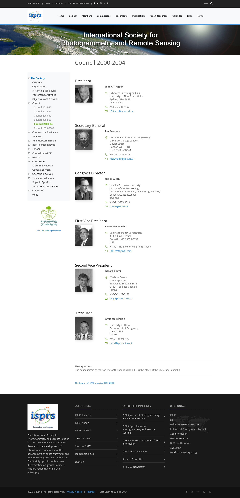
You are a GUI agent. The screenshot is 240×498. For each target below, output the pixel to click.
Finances (37, 136)
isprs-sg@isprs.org (187, 452)
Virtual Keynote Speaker (45, 186)
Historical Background (44, 90)
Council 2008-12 (42, 115)
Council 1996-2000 (44, 128)
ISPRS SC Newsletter (133, 466)
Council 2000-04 (43, 123)
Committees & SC (42, 153)
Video (35, 194)
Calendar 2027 (82, 446)
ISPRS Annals (82, 422)
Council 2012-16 (42, 111)
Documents (121, 15)
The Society (38, 78)
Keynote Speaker (41, 182)
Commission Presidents (45, 132)
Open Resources (158, 15)
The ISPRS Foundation (78, 3)
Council (36, 103)
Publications (138, 15)
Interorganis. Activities (44, 94)
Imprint (90, 491)
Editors (36, 148)
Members (87, 15)
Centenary (37, 190)
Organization (39, 86)
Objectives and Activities (45, 99)
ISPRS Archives (83, 415)
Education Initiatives (43, 178)
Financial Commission (44, 140)
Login (205, 3)
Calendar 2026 (82, 438)
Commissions (103, 15)
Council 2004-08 (42, 119)
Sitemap (59, 3)
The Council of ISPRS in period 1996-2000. (94, 383)
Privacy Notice (74, 491)
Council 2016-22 (42, 107)
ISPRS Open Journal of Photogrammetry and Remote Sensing (138, 429)
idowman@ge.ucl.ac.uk (122, 158)
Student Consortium (133, 459)
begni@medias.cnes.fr (121, 298)
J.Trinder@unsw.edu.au (122, 111)
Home (47, 3)
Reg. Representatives (43, 144)
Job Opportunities (84, 453)
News (200, 15)
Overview (37, 82)
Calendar (177, 15)
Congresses (38, 161)
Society (73, 15)
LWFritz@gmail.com (120, 250)
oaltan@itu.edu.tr (119, 206)
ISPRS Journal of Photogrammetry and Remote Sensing (140, 416)
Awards (36, 157)
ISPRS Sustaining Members (48, 230)
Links (189, 15)
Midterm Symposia (42, 165)
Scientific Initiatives (42, 173)
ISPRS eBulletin (83, 430)
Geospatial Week (41, 169)
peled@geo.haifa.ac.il (121, 343)
